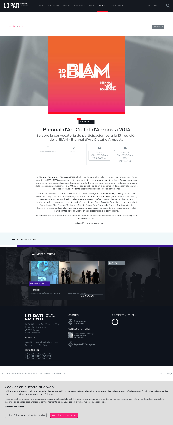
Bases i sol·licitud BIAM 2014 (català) (99, 155)
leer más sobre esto (14, 407)
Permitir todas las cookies (64, 415)
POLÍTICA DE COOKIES (39, 373)
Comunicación (117, 5)
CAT (148, 5)
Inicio (41, 5)
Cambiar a (157, 27)
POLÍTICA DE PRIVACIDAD (14, 373)
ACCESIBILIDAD (59, 373)
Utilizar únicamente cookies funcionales (25, 415)
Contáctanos (91, 296)
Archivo (102, 5)
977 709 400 (32, 330)
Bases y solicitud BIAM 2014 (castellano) (125, 156)
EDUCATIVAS (79, 5)
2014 (21, 26)
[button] (168, 6)
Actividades (53, 5)
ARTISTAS (66, 5)
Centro (91, 5)
